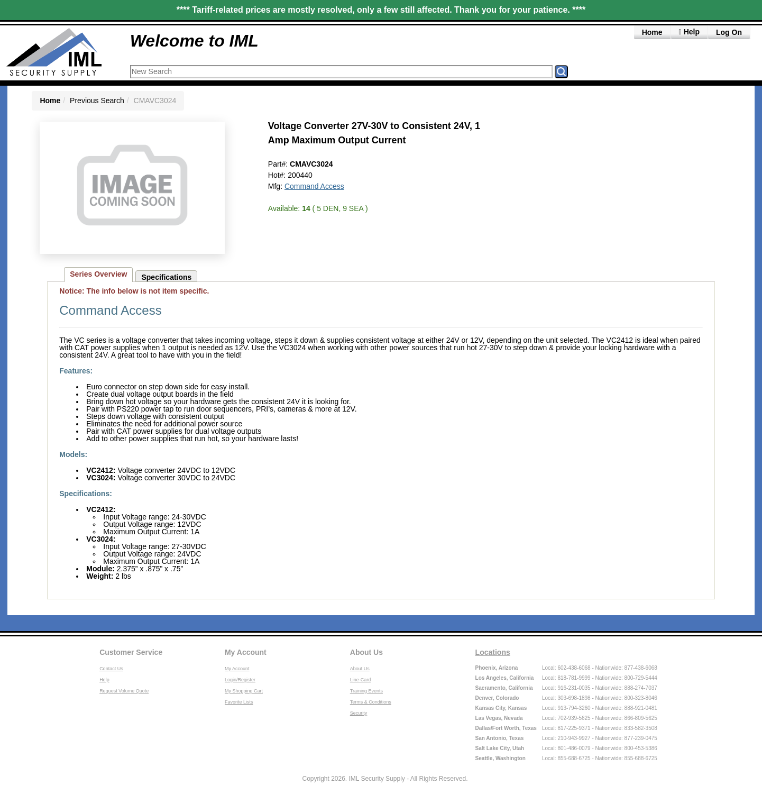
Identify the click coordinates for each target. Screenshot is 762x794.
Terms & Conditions (370, 702)
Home (652, 32)
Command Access (314, 186)
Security (359, 713)
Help (104, 679)
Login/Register (240, 679)
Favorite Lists (239, 702)
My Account (246, 652)
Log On (729, 32)
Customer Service (130, 652)
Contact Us (111, 668)
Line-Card (360, 679)
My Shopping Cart (244, 690)
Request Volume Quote (124, 690)
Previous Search (97, 100)
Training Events (366, 690)
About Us (366, 652)
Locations (492, 652)
